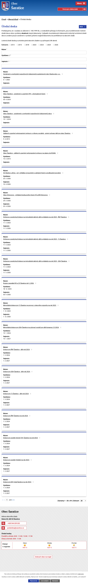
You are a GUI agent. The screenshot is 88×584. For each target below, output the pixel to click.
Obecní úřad (13, 19)
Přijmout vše (33, 581)
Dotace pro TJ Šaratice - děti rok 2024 (17, 394)
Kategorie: (5, 45)
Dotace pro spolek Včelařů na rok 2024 (17, 460)
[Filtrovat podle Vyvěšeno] (44, 59)
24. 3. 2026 (7, 201)
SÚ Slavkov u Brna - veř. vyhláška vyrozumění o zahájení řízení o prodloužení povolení (33, 173)
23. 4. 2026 (7, 206)
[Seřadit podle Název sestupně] (7, 49)
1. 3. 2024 (6, 355)
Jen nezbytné (44, 581)
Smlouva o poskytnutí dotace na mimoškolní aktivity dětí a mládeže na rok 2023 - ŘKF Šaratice (36, 217)
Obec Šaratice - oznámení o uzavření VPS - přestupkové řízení (25, 94)
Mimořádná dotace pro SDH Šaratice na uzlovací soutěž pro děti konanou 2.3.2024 (32, 327)
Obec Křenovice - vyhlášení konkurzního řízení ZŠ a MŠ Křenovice (27, 195)
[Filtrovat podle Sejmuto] (44, 66)
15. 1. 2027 (7, 339)
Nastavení (55, 581)
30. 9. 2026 (7, 294)
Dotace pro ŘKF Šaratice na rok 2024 (17, 416)
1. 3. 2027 (6, 361)
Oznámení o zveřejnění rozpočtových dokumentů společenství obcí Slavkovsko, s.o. (33, 74)
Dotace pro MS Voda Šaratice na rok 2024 (18, 482)
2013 (13, 45)
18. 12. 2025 (7, 289)
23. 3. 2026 (7, 178)
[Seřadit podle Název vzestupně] (7, 48)
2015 (20, 45)
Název (4, 49)
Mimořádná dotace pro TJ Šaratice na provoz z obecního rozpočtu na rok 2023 (31, 305)
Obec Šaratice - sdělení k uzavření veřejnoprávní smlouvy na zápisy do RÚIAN (31, 153)
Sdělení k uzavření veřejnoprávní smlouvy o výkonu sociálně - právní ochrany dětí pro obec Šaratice (38, 133)
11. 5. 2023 (7, 223)
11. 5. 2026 (7, 228)
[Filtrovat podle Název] (44, 52)
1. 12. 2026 (7, 317)
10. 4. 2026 (7, 184)
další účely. (81, 574)
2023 (34, 45)
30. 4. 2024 (7, 99)
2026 (56, 45)
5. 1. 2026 (6, 80)
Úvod (4, 19)
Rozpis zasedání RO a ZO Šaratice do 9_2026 (20, 283)
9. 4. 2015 (6, 139)
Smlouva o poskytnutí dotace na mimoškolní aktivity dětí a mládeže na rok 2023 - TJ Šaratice (36, 239)
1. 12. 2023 (7, 311)
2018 (27, 45)
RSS (83, 27)
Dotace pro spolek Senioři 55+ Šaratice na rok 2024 (22, 438)
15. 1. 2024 (7, 333)
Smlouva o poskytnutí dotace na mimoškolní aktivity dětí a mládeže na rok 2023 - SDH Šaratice (36, 261)
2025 (49, 45)
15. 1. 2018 (7, 119)
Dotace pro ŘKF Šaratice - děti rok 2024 (18, 349)
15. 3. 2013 (7, 159)
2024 (42, 45)
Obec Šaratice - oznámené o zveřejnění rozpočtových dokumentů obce (29, 113)
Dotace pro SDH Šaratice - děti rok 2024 (18, 371)
